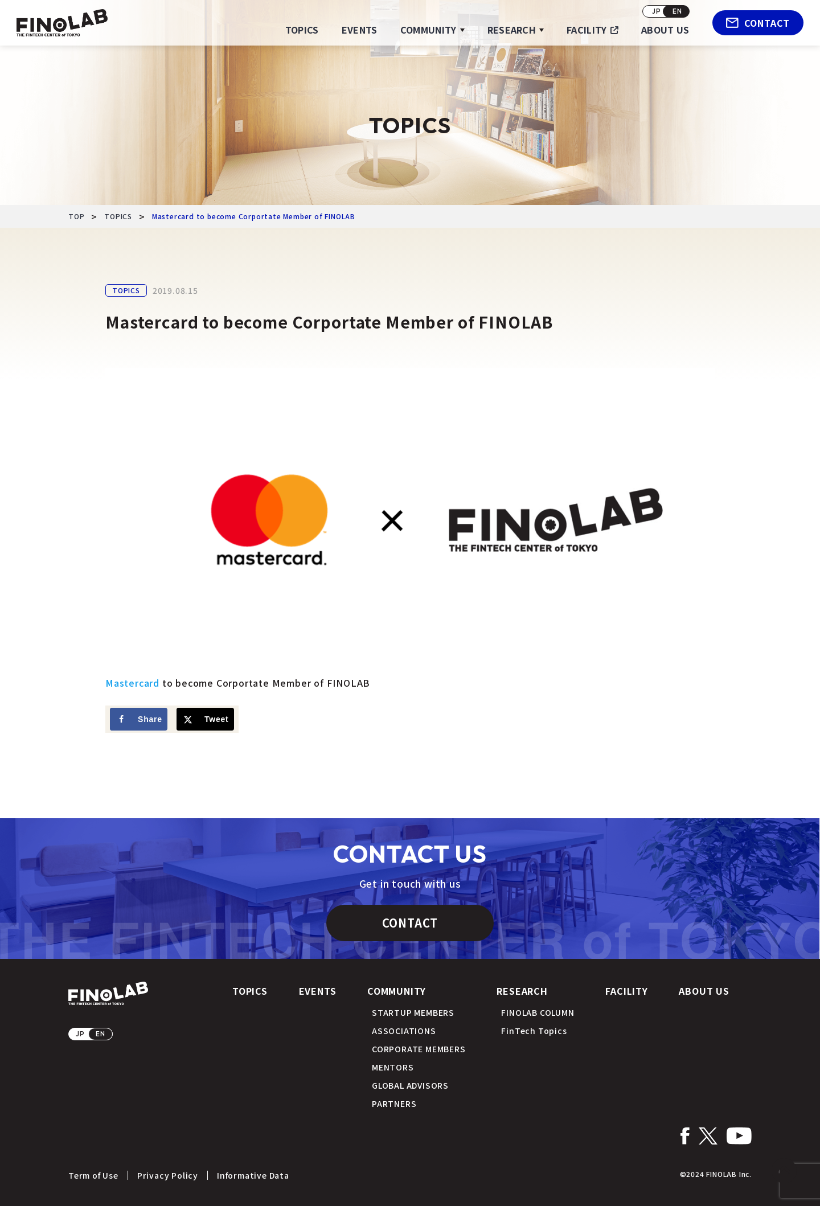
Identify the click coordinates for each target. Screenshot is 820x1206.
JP (656, 11)
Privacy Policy (167, 1175)
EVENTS (360, 29)
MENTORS (393, 1067)
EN (677, 11)
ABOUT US (665, 29)
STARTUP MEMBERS (413, 1012)
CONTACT (758, 23)
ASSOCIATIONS (404, 1030)
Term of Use (93, 1175)
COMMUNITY (428, 29)
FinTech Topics (534, 1030)
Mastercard (132, 683)
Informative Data (253, 1175)
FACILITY (587, 29)
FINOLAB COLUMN (537, 1012)
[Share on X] (205, 719)
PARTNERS (394, 1103)
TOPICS (302, 29)
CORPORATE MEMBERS (419, 1049)
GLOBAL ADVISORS (410, 1085)
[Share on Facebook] (138, 719)
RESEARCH (511, 29)
